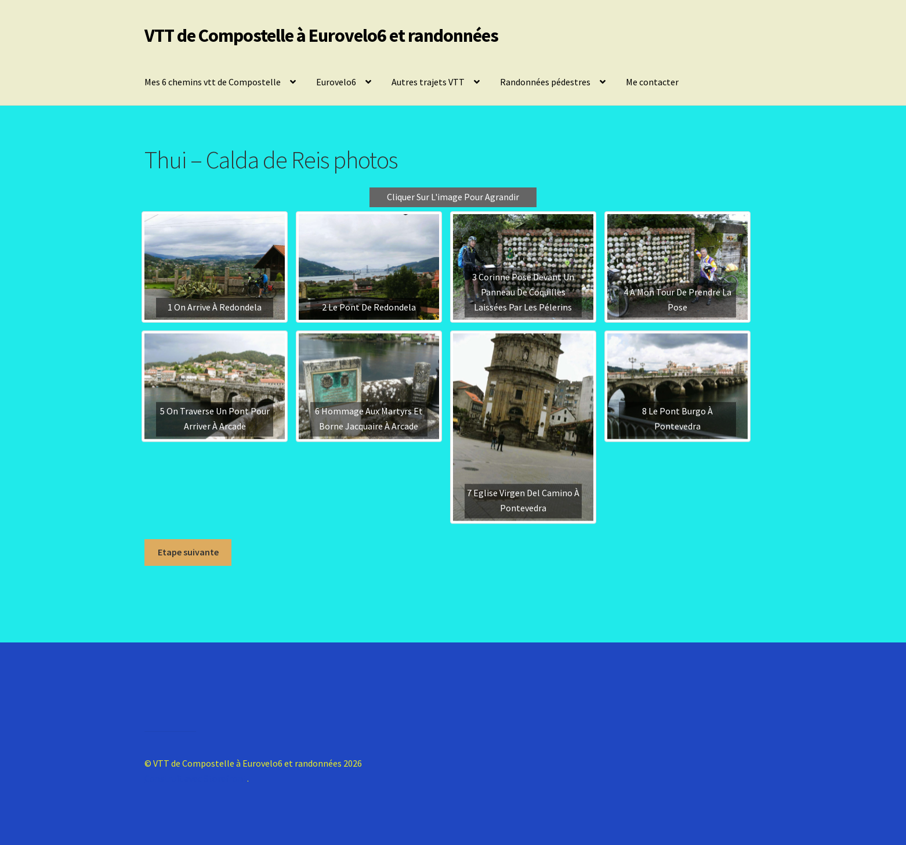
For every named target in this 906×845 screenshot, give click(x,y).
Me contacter (652, 82)
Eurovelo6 (336, 82)
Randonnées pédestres (545, 82)
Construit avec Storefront (195, 778)
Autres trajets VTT (428, 82)
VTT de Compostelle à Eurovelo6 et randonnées (321, 35)
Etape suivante (188, 552)
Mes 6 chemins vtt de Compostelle (212, 82)
